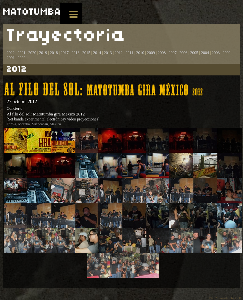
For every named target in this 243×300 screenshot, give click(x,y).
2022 (11, 52)
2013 (108, 52)
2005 (194, 52)
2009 (151, 52)
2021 (21, 52)
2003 (216, 52)
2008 (162, 52)
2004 (205, 52)
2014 (97, 52)
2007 (173, 52)
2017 (64, 52)
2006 (183, 52)
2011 (129, 52)
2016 (75, 52)
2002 (227, 52)
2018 (54, 52)
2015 (86, 52)
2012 (119, 52)
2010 (140, 52)
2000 (21, 57)
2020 (32, 52)
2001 (11, 57)
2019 (43, 52)
